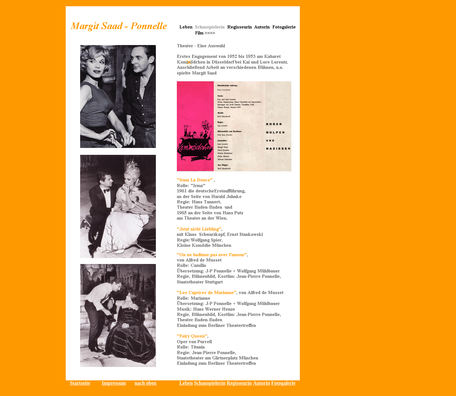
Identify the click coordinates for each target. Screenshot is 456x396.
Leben (186, 383)
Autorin (261, 383)
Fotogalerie (283, 383)
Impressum (114, 383)
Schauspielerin (209, 383)
